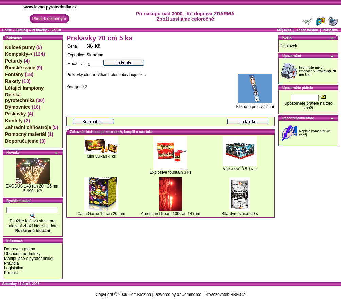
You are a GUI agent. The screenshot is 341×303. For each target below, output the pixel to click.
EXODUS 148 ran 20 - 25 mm (33, 186)
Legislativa (13, 268)
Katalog (21, 30)
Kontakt (11, 272)
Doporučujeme (21, 141)
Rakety (13, 81)
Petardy (13, 61)
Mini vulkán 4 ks (101, 156)
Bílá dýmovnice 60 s (239, 213)
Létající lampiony (24, 88)
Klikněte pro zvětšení (255, 105)
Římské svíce (20, 67)
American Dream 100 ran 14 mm (170, 213)
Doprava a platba (19, 249)
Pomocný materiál (25, 134)
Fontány (14, 74)
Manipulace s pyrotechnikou (29, 258)
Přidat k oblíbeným (49, 18)
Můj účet (284, 30)
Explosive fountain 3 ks (170, 172)
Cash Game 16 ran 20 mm (101, 213)
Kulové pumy (20, 47)
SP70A (55, 30)
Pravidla (11, 263)
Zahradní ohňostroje (28, 127)
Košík (286, 37)
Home (7, 30)
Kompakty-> (19, 54)
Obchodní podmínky (22, 253)
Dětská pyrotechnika (20, 97)
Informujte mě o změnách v (317, 71)
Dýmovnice (18, 107)
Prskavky (39, 30)
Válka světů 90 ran (239, 168)
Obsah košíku (307, 30)
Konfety (14, 120)
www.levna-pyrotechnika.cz (49, 7)
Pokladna (330, 30)
